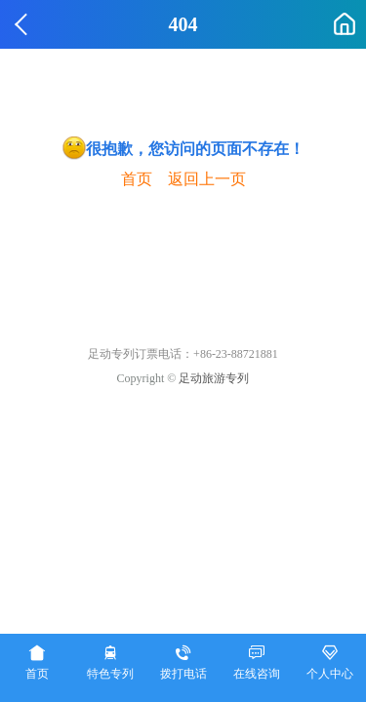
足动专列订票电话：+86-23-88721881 (183, 354)
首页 (136, 179)
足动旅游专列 (214, 378)
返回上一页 (207, 179)
